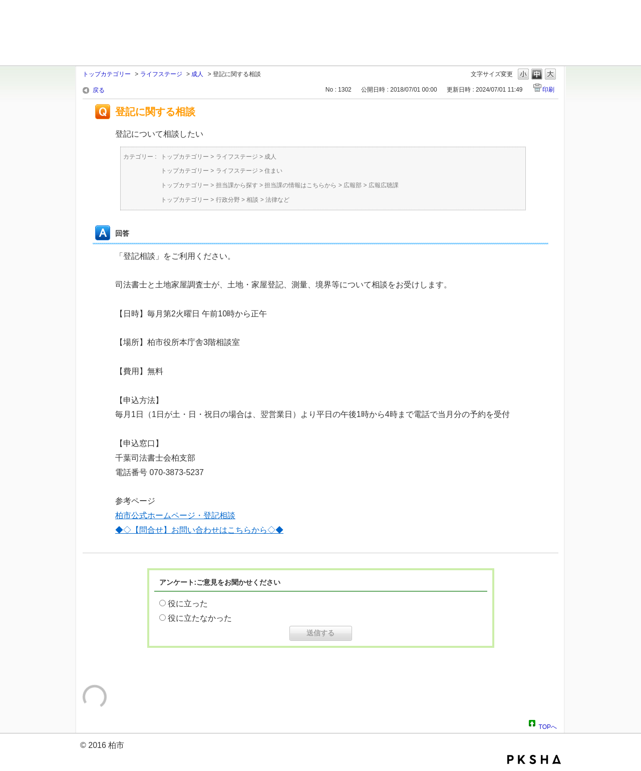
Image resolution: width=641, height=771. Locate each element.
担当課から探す (237, 185)
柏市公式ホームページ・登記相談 (175, 515)
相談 (252, 199)
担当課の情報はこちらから (300, 185)
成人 (197, 74)
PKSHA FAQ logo (534, 759)
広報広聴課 (384, 185)
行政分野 (228, 199)
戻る (99, 90)
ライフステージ (161, 74)
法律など (277, 199)
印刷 (548, 89)
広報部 (353, 185)
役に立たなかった (200, 618)
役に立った (188, 603)
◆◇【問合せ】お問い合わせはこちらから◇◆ (199, 530)
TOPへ (548, 725)
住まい (273, 170)
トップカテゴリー (107, 74)
